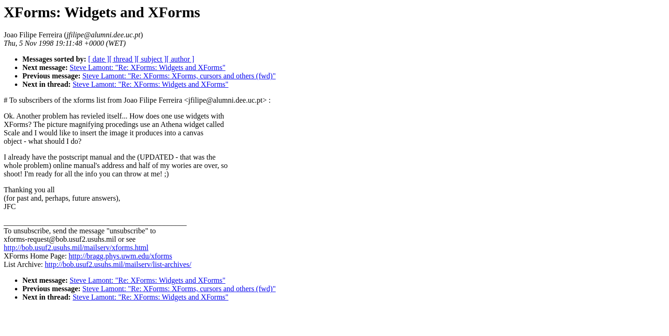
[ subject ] (152, 59)
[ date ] (98, 59)
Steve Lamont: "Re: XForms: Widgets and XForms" (147, 67)
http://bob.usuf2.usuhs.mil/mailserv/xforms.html (76, 248)
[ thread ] (123, 59)
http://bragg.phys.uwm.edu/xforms (120, 256)
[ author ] (181, 59)
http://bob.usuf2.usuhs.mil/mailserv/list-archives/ (118, 264)
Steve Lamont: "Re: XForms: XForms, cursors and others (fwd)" (179, 76)
